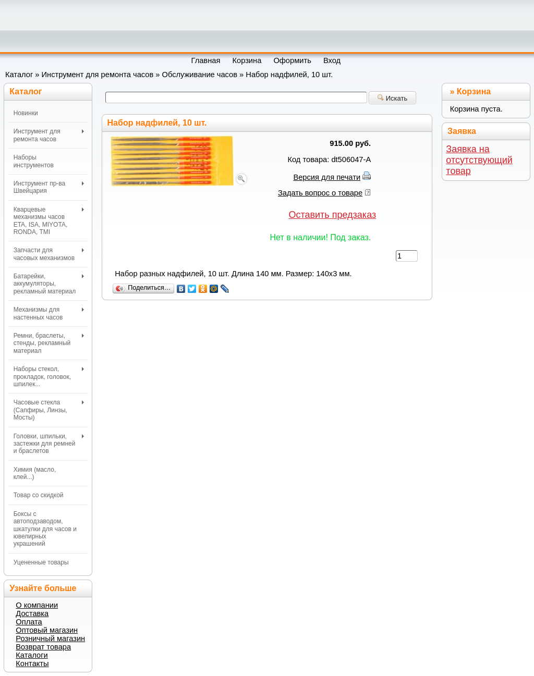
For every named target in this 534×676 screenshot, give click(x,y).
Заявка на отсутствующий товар (479, 160)
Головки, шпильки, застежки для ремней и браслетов (49, 444)
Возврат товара (43, 647)
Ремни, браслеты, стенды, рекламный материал (49, 343)
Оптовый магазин (47, 630)
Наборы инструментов (34, 161)
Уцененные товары (41, 562)
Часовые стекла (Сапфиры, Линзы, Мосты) (49, 410)
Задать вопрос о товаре (320, 193)
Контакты (32, 663)
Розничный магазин (50, 638)
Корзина (474, 91)
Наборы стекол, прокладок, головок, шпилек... (49, 376)
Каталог (19, 74)
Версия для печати (326, 177)
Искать (392, 98)
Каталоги (31, 655)
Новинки (26, 113)
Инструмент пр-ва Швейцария (49, 187)
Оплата (29, 622)
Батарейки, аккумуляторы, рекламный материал (49, 284)
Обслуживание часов (200, 74)
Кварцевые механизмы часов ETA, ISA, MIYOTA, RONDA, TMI (49, 221)
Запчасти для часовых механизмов (49, 254)
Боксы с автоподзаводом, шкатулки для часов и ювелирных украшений (45, 529)
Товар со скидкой (39, 495)
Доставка (32, 613)
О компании (37, 605)
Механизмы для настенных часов (49, 313)
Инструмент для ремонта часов (98, 74)
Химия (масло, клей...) (35, 473)
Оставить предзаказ (332, 215)
